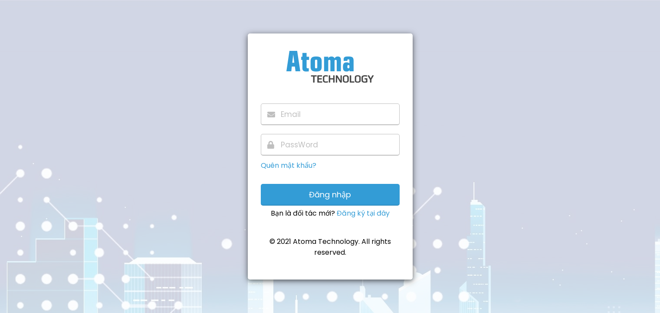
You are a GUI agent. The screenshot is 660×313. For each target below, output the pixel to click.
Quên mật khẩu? (288, 165)
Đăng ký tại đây (363, 213)
